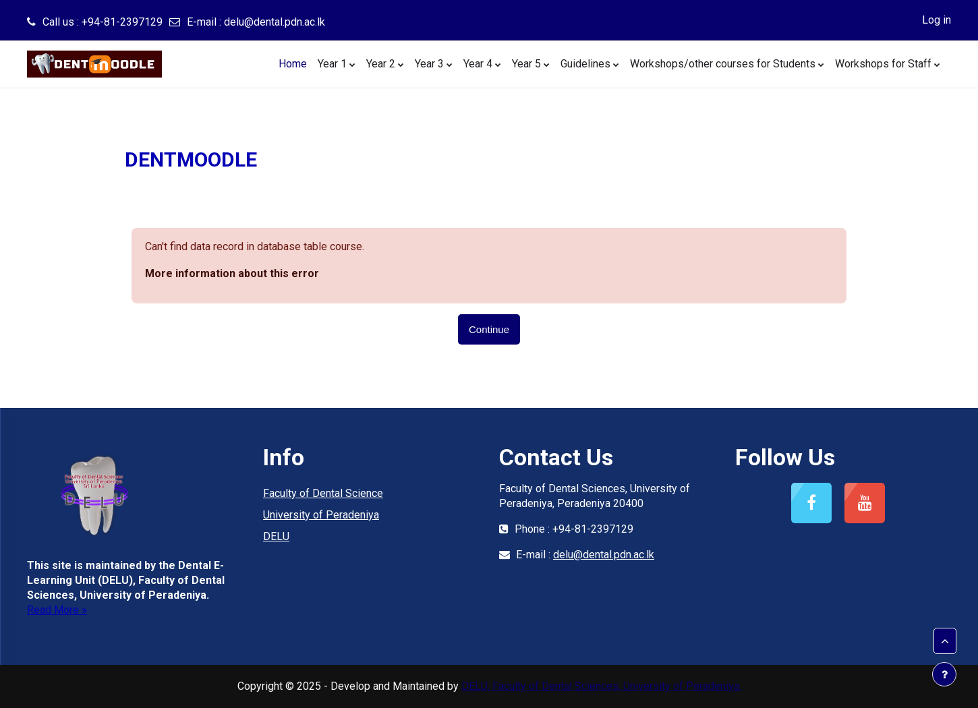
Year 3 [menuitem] (429, 63)
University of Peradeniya (321, 514)
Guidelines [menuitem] (585, 63)
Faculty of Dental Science (323, 493)
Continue (489, 329)
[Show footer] (944, 674)
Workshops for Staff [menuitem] (883, 63)
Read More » (57, 609)
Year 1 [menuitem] (332, 63)
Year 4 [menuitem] (477, 63)
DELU (276, 536)
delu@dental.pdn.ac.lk (274, 22)
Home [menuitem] (293, 63)
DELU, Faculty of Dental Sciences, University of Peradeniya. (601, 686)
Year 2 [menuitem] (380, 63)
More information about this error (232, 273)
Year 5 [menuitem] (526, 63)
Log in (936, 19)
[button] (944, 641)
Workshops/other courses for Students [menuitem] (722, 63)
